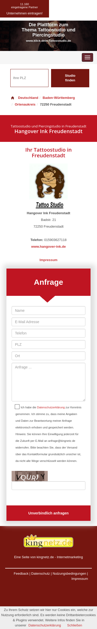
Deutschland (24, 98)
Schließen (74, 625)
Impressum (48, 260)
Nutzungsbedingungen (69, 573)
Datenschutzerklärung (51, 407)
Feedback (21, 573)
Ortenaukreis (25, 104)
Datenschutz (40, 573)
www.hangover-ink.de (48, 246)
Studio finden (70, 78)
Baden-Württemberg (59, 98)
